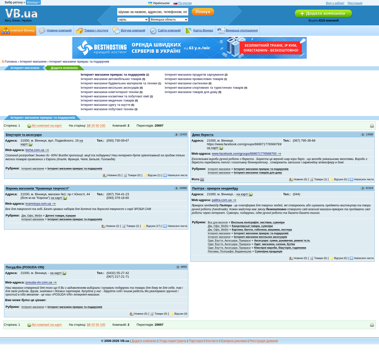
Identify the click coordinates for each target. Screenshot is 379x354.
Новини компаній (59, 30)
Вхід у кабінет (335, 3)
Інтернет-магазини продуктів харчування (194, 74)
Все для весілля (218, 222)
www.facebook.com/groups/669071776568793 (244, 153)
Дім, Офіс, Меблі (32, 215)
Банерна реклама (234, 341)
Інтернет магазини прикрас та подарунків (79, 61)
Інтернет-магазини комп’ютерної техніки (110, 92)
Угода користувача (172, 341)
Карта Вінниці (203, 30)
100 (102, 125)
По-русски (185, 3)
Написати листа (175, 175)
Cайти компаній (169, 30)
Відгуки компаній (133, 30)
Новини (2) (110, 225)
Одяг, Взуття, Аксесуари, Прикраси (229, 240)
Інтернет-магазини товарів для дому (191, 92)
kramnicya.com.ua (38, 203)
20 (93, 125)
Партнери (196, 341)
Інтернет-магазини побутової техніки (107, 109)
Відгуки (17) (151, 225)
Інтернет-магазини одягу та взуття (105, 105)
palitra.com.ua (222, 200)
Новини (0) (112, 175)
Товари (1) (318, 179)
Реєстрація (355, 3)
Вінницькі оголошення (242, 30)
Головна (11, 61)
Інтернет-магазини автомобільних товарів (111, 79)
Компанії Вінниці (22, 30)
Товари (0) (132, 175)
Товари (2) (130, 225)
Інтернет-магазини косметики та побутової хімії (115, 96)
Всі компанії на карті (44, 126)
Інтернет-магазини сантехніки (186, 83)
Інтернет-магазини (33, 61)
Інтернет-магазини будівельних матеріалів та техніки (119, 83)
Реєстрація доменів (263, 341)
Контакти (212, 341)
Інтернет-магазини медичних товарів (107, 100)
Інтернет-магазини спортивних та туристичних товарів (204, 87)
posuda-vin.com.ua (39, 282)
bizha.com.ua (35, 150)
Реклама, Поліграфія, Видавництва (229, 251)
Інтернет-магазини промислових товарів (194, 79)
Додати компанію (64, 68)
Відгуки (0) (338, 179)
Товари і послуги (96, 30)
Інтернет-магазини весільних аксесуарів (110, 87)
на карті (212, 148)
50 (97, 125)
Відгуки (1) (151, 175)
